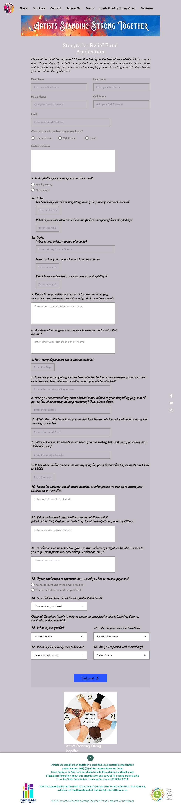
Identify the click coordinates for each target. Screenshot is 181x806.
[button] (39, 8)
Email (34, 114)
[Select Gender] (59, 636)
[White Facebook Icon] (171, 396)
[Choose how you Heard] (59, 606)
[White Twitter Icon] (171, 403)
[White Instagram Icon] (171, 410)
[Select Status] (121, 655)
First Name (37, 79)
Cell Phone (99, 96)
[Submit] (90, 678)
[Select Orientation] (121, 636)
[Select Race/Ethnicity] (59, 655)
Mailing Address (40, 146)
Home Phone (38, 96)
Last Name (99, 79)
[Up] (90, 758)
